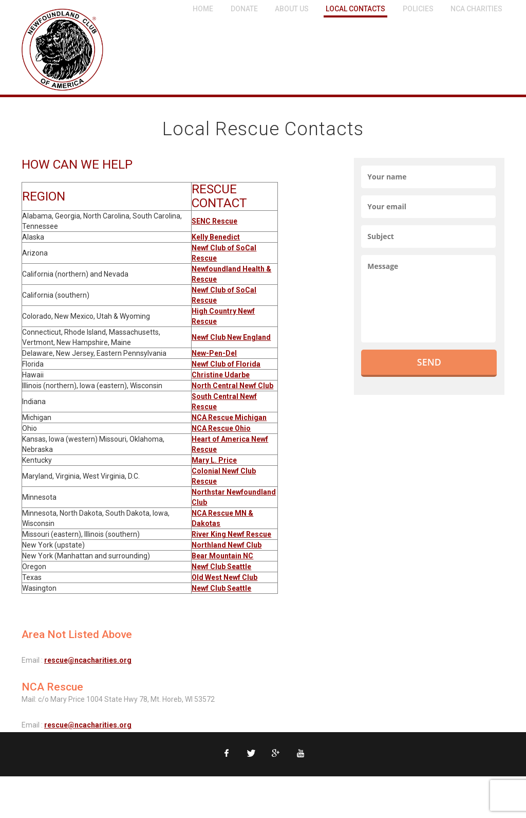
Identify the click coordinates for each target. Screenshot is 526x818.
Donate (244, 9)
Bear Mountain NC (222, 556)
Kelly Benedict (216, 237)
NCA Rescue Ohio (221, 428)
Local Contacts (355, 9)
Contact (120, 790)
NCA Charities (476, 9)
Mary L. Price (214, 460)
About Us (292, 9)
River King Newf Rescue (231, 534)
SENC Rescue (214, 221)
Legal (90, 790)
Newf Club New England (231, 337)
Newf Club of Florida (226, 364)
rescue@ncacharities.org (88, 660)
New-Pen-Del (214, 353)
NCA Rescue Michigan (229, 417)
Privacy (60, 790)
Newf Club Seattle (221, 566)
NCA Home (20, 790)
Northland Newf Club (226, 545)
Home (203, 9)
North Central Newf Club (232, 385)
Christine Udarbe (221, 375)
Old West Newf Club (224, 577)
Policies (418, 9)
